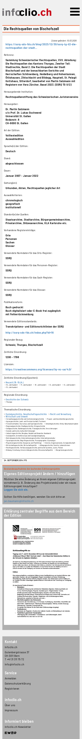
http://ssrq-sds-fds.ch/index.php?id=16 (30, 332)
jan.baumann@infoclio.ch (19, 501)
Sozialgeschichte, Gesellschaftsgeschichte (26, 414)
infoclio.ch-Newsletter (18, 726)
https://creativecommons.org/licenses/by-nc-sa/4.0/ (39, 369)
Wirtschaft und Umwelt (17, 416)
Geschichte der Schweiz (17, 399)
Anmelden (10, 678)
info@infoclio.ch (14, 664)
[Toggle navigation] (75, 12)
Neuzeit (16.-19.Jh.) (14, 382)
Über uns (10, 705)
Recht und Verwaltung (60, 414)
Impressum (11, 710)
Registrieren (12, 688)
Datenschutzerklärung (18, 683)
